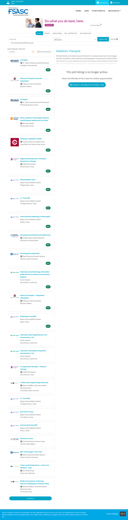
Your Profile (98, 11)
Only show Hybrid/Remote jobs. (22, 43)
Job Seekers (102, 2)
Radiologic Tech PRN (28, 316)
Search (39, 33)
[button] (114, 39)
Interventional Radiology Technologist (35, 216)
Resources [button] (113, 11)
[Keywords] (30, 39)
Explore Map (57, 33)
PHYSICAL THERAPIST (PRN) (31, 139)
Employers (115, 2)
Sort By (11, 52)
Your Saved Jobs (85, 33)
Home (78, 11)
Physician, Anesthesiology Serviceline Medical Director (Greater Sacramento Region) (35, 274)
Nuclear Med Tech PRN (28, 425)
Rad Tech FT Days (26, 412)
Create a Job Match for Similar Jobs (87, 84)
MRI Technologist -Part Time (31, 452)
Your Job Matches (70, 33)
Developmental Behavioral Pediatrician (35, 235)
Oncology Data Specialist (30, 253)
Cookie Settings (112, 514)
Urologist (24, 60)
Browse (47, 33)
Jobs (86, 11)
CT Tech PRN (25, 198)
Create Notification (44, 52)
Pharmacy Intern (26, 438)
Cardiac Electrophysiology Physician (34, 382)
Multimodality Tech (27, 179)
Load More (30, 498)
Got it (123, 514)
